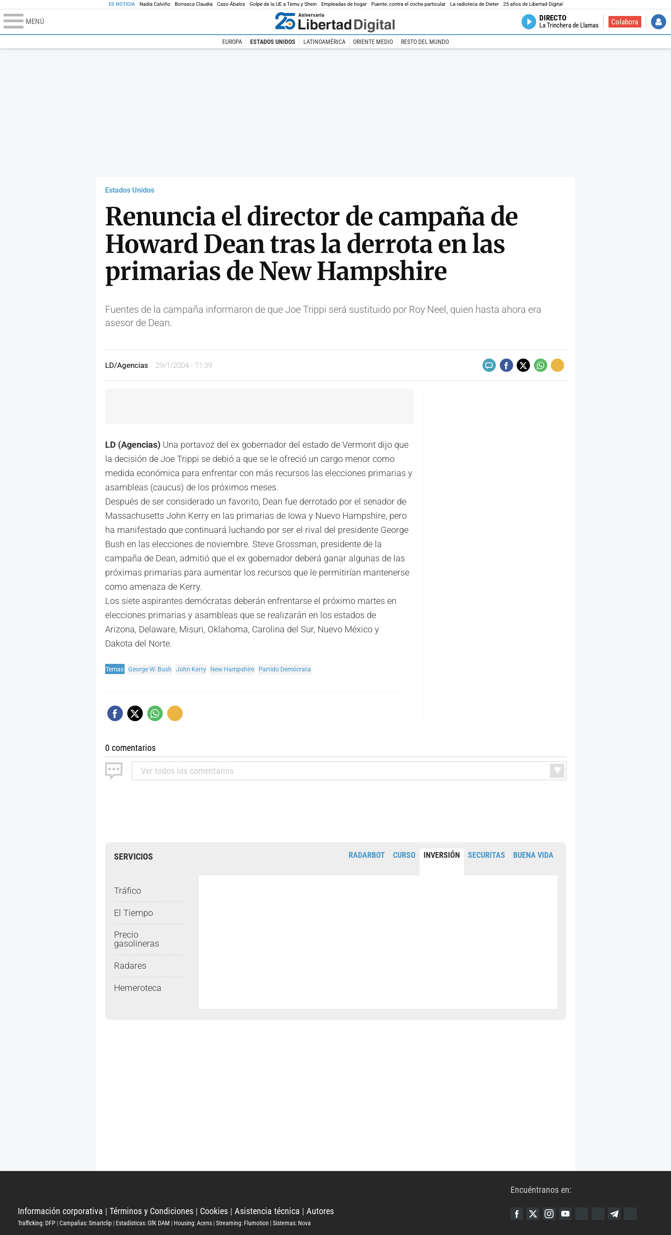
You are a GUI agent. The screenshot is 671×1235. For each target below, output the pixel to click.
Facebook (517, 1213)
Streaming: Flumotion (242, 1223)
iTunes (635, 1213)
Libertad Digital (264, 1189)
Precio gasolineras (136, 939)
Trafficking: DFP (36, 1223)
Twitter (534, 1213)
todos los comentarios (187, 770)
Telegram (618, 1213)
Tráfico (127, 890)
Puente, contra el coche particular (408, 4)
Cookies (214, 1211)
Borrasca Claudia (194, 4)
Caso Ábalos (231, 4)
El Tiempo (133, 912)
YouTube (567, 1213)
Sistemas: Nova (292, 1223)
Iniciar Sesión (658, 21)
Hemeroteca (137, 987)
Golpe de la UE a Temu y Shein (283, 4)
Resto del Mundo (425, 41)
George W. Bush (150, 669)
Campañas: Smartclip (85, 1223)
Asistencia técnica (267, 1211)
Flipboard (601, 1213)
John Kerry (191, 669)
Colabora (624, 21)
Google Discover (584, 1213)
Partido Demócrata (285, 669)
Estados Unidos (272, 41)
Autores (320, 1211)
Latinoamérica (324, 41)
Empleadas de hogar (344, 4)
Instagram (550, 1213)
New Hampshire (232, 669)
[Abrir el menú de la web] (137, 22)
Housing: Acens (193, 1223)
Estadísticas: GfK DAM (143, 1223)
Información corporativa (60, 1211)
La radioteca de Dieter (474, 4)
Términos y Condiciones (151, 1211)
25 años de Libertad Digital (533, 4)
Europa (232, 41)
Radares (130, 965)
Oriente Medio (373, 41)
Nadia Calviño (154, 4)
